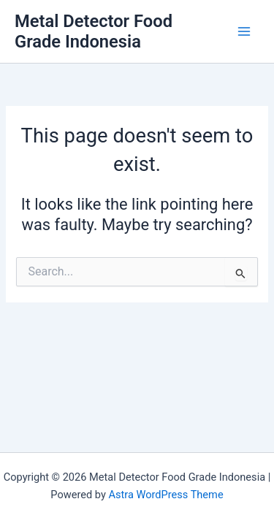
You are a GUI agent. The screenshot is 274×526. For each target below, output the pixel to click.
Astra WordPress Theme (165, 494)
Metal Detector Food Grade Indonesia (93, 31)
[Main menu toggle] (244, 31)
